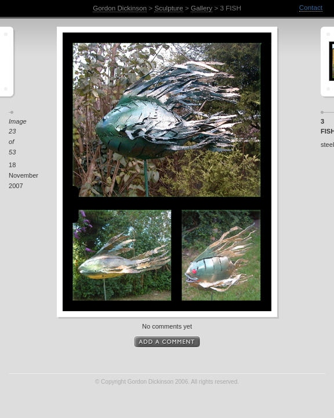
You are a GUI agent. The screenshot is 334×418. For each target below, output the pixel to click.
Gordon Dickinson (120, 8)
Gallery (201, 8)
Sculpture (168, 8)
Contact (310, 7)
